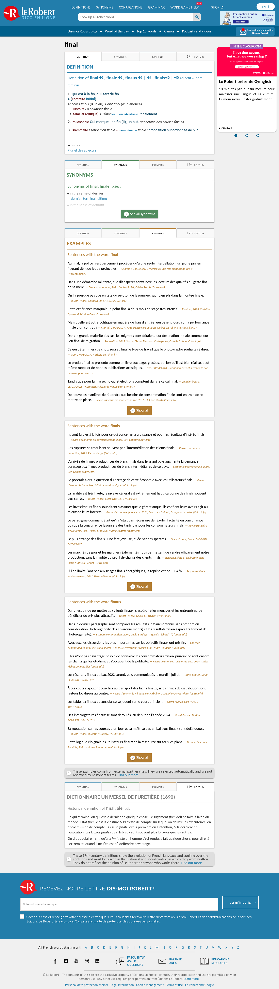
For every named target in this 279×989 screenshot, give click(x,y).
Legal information (122, 985)
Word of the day (116, 31)
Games (169, 31)
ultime (102, 198)
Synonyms (104, 7)
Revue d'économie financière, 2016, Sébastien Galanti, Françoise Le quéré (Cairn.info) (156, 512)
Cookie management (150, 985)
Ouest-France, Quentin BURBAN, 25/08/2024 (97, 734)
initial (90, 99)
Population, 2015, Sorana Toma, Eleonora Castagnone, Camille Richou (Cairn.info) (153, 341)
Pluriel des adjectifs (82, 150)
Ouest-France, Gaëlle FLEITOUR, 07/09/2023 (145, 616)
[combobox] (135, 17)
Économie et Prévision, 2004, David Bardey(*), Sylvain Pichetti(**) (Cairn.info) (141, 634)
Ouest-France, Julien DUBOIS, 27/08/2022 (112, 499)
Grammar (156, 7)
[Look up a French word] (197, 17)
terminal (89, 198)
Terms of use (174, 985)
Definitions (81, 7)
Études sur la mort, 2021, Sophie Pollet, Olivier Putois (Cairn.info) (127, 287)
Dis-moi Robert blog (82, 31)
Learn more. (191, 979)
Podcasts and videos (197, 31)
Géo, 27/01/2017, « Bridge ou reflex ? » (94, 354)
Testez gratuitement (257, 99)
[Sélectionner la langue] (266, 6)
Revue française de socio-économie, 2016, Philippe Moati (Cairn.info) (136, 400)
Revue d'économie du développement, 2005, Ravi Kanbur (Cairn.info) (111, 440)
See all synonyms (142, 214)
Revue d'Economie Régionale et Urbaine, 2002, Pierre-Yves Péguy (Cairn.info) (158, 693)
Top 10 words (146, 31)
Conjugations (130, 7)
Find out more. (129, 775)
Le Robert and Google (199, 985)
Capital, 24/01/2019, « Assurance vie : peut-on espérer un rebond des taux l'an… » (149, 327)
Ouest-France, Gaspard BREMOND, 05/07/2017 (99, 301)
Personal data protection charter (86, 985)
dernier (76, 198)
